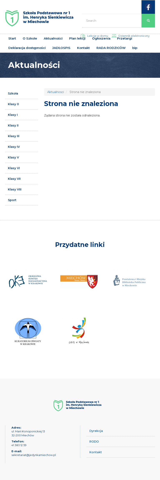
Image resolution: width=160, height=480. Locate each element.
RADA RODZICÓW (111, 48)
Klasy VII (14, 179)
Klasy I (13, 115)
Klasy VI (14, 168)
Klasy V (13, 157)
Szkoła (13, 93)
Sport (12, 200)
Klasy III (13, 136)
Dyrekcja (96, 431)
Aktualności (53, 38)
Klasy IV (14, 147)
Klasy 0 (13, 104)
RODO (94, 441)
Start (12, 38)
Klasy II (13, 125)
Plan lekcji (77, 38)
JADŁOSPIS (61, 48)
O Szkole (30, 38)
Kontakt (83, 48)
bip (134, 48)
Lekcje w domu (97, 35)
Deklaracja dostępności (27, 48)
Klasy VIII (14, 189)
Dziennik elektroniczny (134, 35)
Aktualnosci (55, 92)
